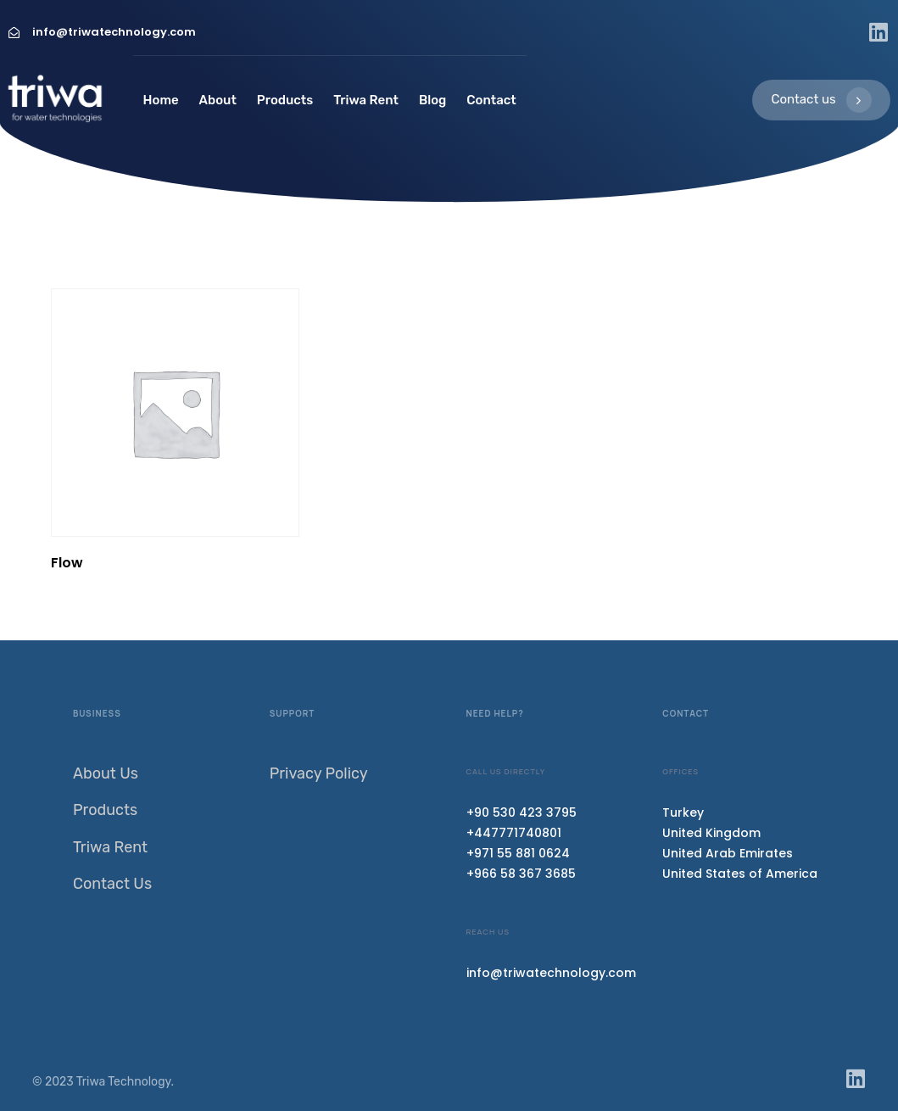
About (218, 100)
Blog (432, 100)
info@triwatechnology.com (551, 972)
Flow (67, 562)
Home (161, 100)
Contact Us (112, 883)
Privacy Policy (319, 773)
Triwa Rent (366, 100)
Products (285, 100)
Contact (491, 100)
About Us (105, 773)
